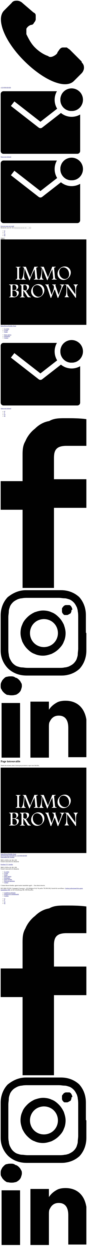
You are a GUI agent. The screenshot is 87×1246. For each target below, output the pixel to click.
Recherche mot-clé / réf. (7, 228)
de (4, 235)
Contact (6, 338)
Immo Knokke (8, 879)
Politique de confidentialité (11, 894)
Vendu (6, 332)
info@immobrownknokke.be (9, 855)
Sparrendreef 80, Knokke (7, 857)
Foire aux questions (9, 881)
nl (4, 231)
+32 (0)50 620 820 (22, 855)
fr (4, 232)
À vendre (6, 329)
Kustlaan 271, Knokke (7, 864)
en (4, 234)
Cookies (6, 896)
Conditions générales (10, 893)
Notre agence (7, 335)
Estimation (7, 336)
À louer (6, 330)
